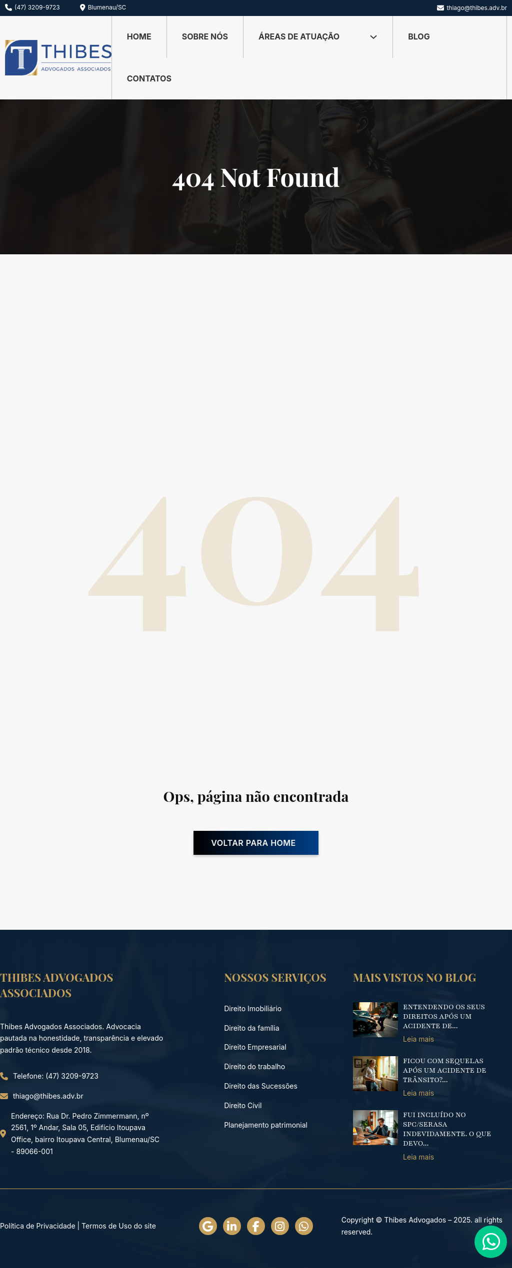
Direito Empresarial (255, 1047)
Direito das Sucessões (261, 1086)
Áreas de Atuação (299, 36)
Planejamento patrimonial (266, 1125)
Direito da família (251, 1028)
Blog (419, 36)
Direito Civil (243, 1105)
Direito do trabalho (254, 1066)
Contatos (149, 78)
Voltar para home (253, 843)
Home (139, 36)
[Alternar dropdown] (373, 37)
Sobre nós (205, 36)
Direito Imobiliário (253, 1008)
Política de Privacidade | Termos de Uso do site (78, 1226)
